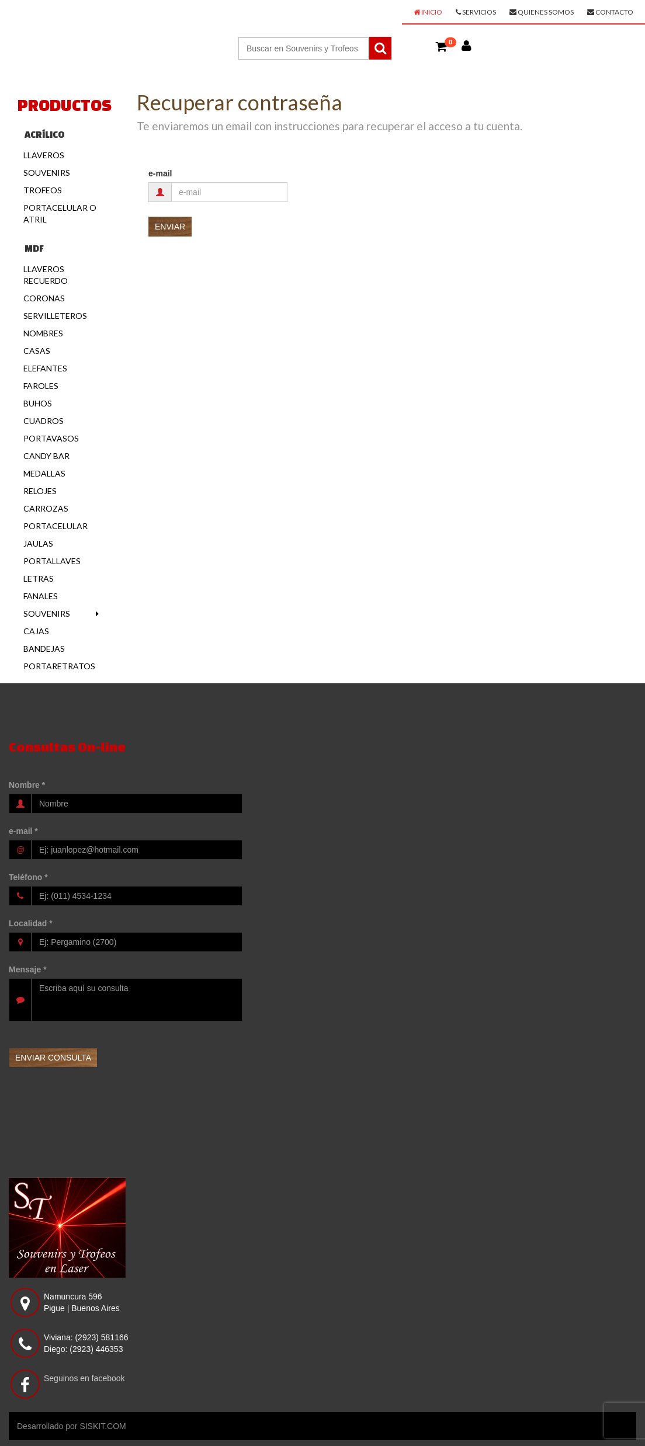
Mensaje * (28, 969)
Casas (36, 351)
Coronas (44, 298)
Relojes (40, 491)
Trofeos (42, 190)
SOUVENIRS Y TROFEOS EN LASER (102, 15)
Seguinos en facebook (84, 1378)
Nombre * (27, 785)
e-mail (160, 173)
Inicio (428, 12)
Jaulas (38, 543)
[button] (441, 46)
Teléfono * (28, 877)
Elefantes (45, 368)
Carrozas (45, 508)
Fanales (40, 596)
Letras (38, 578)
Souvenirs (46, 173)
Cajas (36, 631)
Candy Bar (46, 456)
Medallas (44, 473)
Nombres (43, 333)
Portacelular (55, 526)
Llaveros (43, 155)
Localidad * (31, 923)
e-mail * (23, 831)
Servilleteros (55, 316)
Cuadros (43, 421)
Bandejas (44, 649)
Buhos (37, 403)
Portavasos (51, 438)
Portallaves (52, 561)
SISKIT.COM (102, 1426)
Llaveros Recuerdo (45, 275)
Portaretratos (59, 666)
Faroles (40, 386)
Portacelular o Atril (59, 213)
